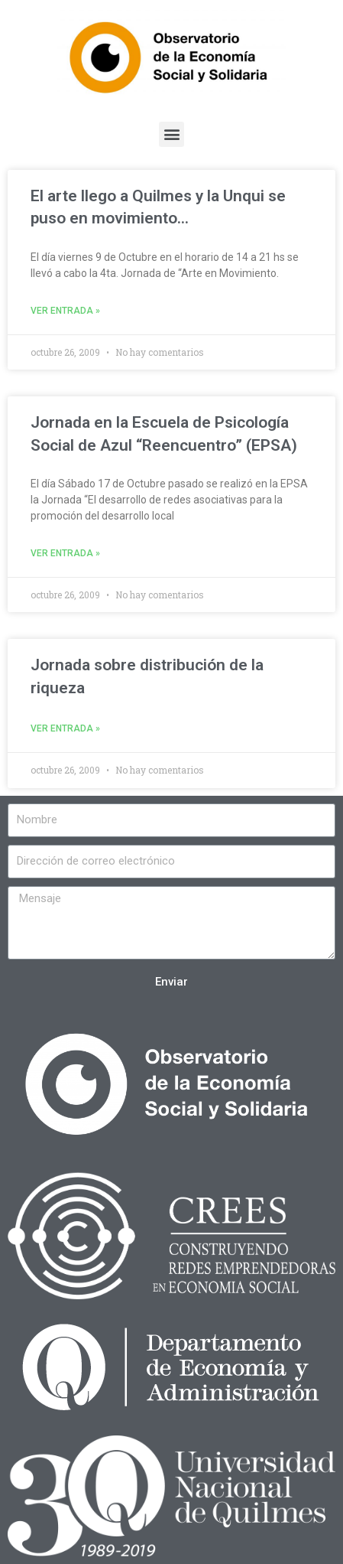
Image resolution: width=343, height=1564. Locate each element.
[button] (171, 134)
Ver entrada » (65, 310)
